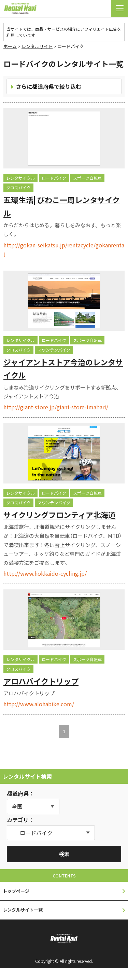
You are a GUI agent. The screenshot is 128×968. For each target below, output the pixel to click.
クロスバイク (18, 187)
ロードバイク (54, 178)
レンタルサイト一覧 (23, 909)
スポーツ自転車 (87, 178)
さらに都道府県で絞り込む (48, 86)
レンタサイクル (20, 178)
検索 (64, 854)
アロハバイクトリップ (41, 681)
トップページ (16, 891)
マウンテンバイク (54, 350)
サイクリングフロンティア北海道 (59, 514)
